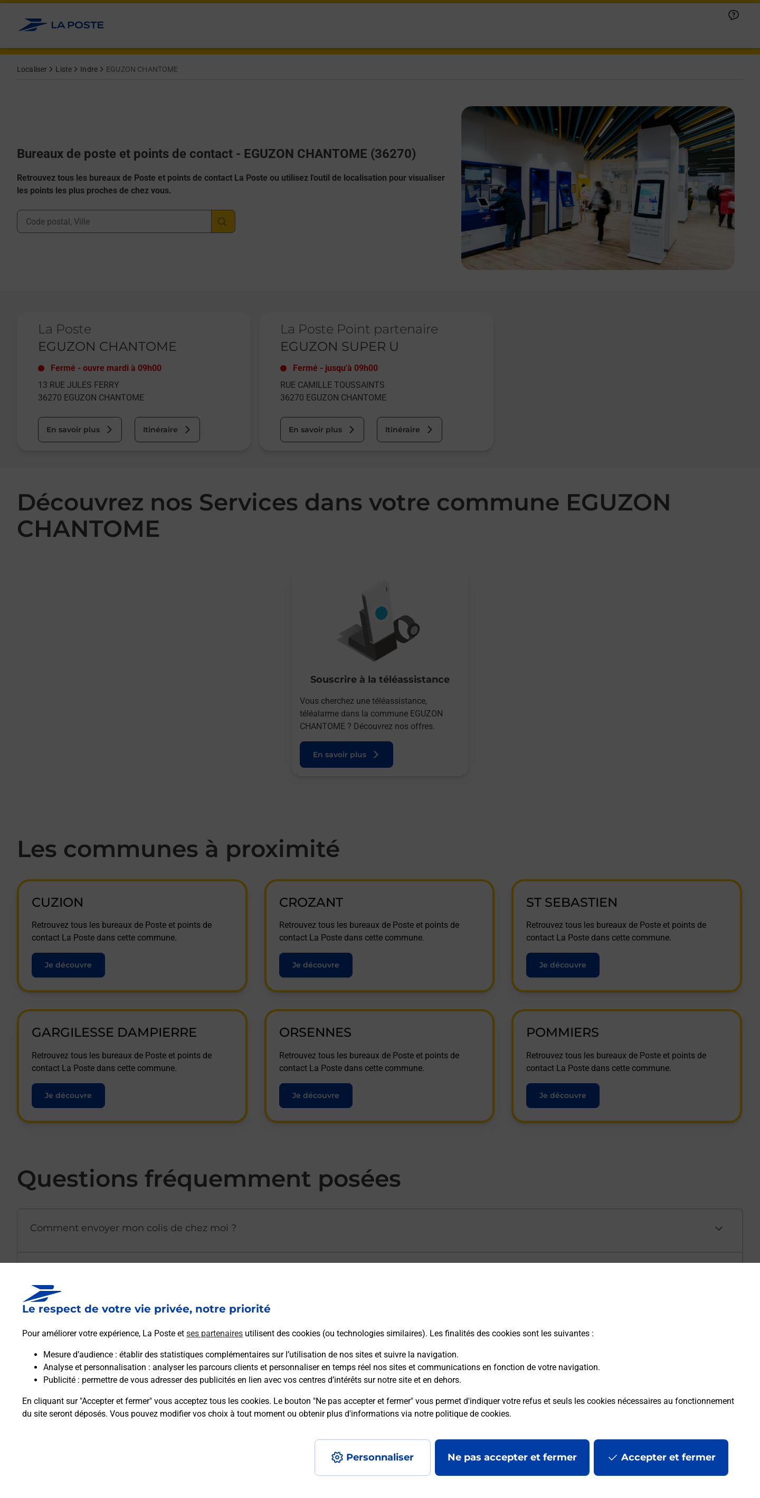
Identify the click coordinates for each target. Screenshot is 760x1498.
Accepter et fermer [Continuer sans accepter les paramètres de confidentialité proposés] (668, 1457)
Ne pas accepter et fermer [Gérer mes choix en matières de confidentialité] (512, 1457)
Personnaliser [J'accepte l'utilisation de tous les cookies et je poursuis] (380, 1457)
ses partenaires (214, 1333)
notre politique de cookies (461, 1414)
